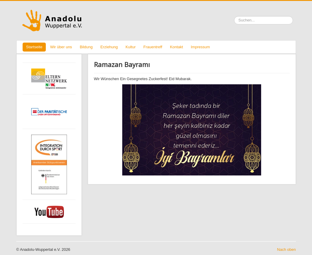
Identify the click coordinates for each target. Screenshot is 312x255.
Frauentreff (152, 47)
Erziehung (109, 47)
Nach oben (286, 249)
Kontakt (176, 47)
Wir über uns (61, 47)
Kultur (131, 47)
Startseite (34, 47)
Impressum (200, 47)
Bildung (86, 47)
